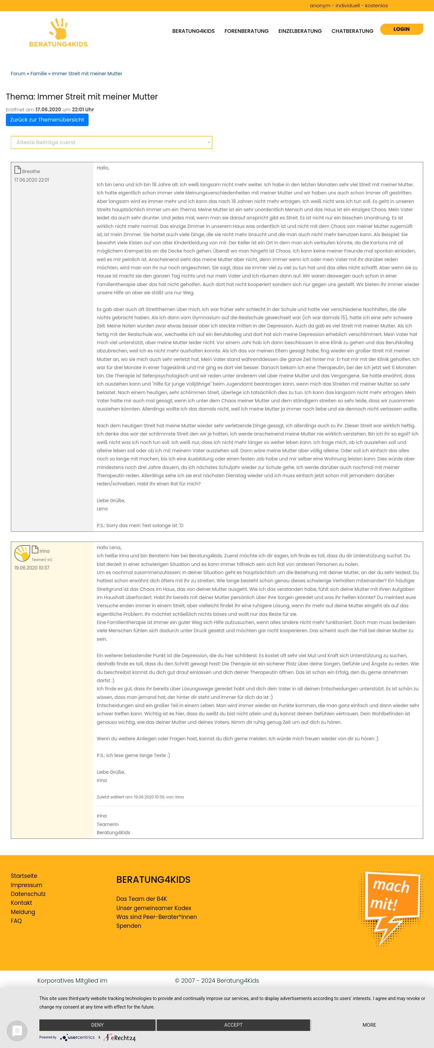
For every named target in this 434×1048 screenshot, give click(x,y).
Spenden (128, 926)
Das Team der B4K (141, 899)
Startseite (24, 876)
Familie (39, 73)
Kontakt (21, 903)
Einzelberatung (300, 30)
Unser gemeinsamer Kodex (153, 908)
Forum (18, 73)
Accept (233, 1025)
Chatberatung (353, 30)
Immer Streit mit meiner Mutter (87, 73)
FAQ (16, 921)
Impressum (26, 885)
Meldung (23, 912)
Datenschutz (28, 894)
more (369, 1025)
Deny (97, 1025)
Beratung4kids (193, 30)
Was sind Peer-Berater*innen (156, 917)
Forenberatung (246, 30)
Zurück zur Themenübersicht (47, 119)
